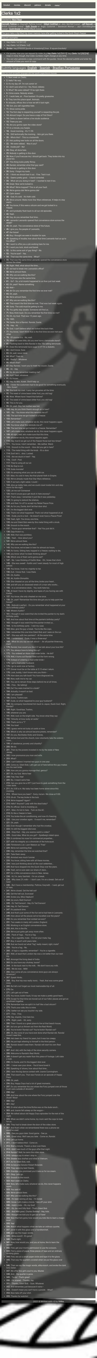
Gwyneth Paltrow (9, 24)
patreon (37, 5)
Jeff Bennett (87, 24)
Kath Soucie (31, 26)
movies (17, 5)
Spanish (45, 68)
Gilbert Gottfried (51, 24)
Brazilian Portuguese (66, 68)
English (32, 68)
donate (48, 5)
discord (27, 5)
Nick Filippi (17, 20)
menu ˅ (57, 5)
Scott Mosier (14, 29)
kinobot (7, 5)
